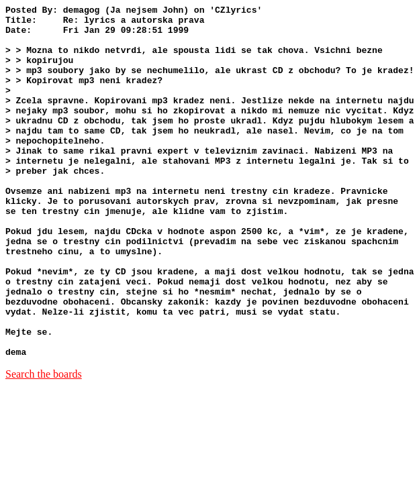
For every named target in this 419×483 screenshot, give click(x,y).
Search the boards (43, 444)
